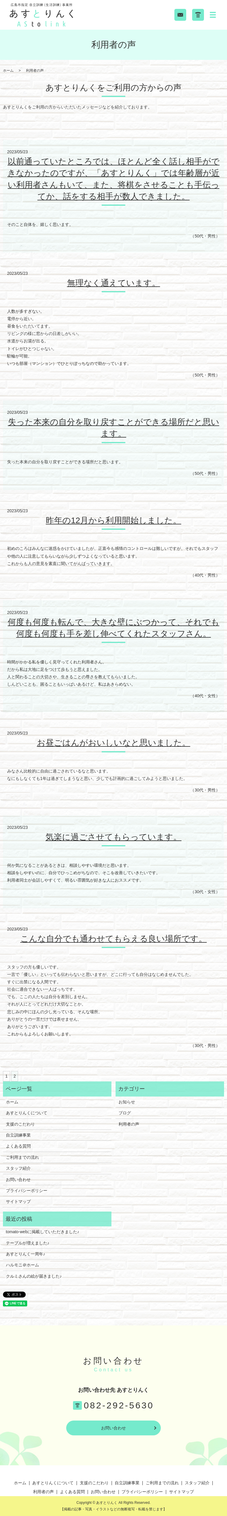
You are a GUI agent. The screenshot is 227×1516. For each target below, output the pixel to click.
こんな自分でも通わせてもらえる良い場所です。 (113, 938)
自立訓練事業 (18, 1135)
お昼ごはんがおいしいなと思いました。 (113, 742)
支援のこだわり (20, 1124)
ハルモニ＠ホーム (22, 1265)
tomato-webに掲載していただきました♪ (42, 1231)
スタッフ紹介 (18, 1168)
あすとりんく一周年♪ (25, 1254)
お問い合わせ (18, 1179)
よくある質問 (18, 1146)
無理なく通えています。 (113, 283)
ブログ (125, 1112)
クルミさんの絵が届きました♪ (34, 1276)
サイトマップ (18, 1201)
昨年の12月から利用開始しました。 (113, 520)
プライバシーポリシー (26, 1190)
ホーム (8, 70)
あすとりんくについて (26, 1112)
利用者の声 (129, 1124)
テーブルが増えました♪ (27, 1243)
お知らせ (127, 1102)
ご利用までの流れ (22, 1157)
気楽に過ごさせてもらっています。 (113, 837)
